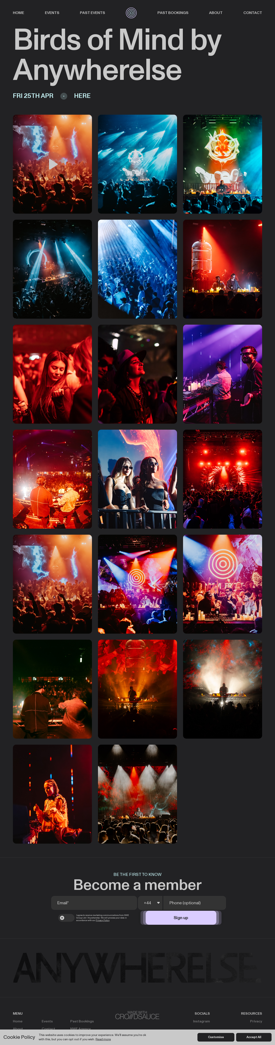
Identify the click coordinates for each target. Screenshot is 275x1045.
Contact (252, 13)
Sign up (181, 918)
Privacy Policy (103, 920)
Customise (216, 1037)
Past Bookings (172, 13)
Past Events (92, 13)
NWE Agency (80, 1029)
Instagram (201, 1021)
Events (52, 13)
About (216, 13)
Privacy (256, 1021)
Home (18, 13)
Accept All (253, 1037)
